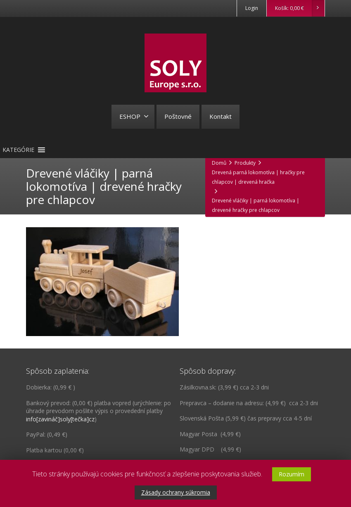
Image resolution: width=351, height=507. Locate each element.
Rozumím (291, 474)
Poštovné (178, 116)
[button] (18, 150)
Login (251, 8)
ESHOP (134, 116)
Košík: (299, 8)
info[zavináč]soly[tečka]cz (60, 419)
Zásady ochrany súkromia (175, 492)
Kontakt (220, 116)
